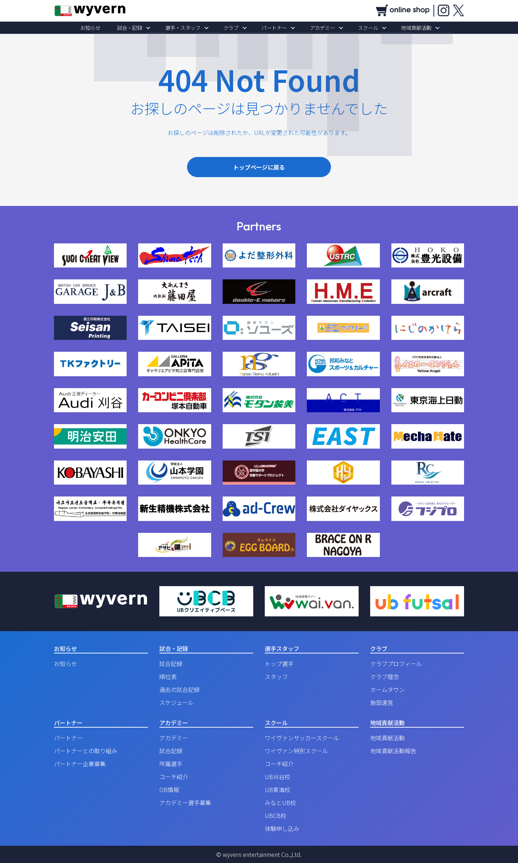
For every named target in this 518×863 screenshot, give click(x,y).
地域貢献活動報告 (393, 750)
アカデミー (314, 27)
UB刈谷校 (277, 776)
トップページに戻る (259, 167)
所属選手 (170, 763)
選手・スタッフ (190, 27)
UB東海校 (277, 789)
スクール (355, 27)
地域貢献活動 (398, 27)
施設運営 (381, 702)
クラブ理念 (384, 676)
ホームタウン (387, 689)
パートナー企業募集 (80, 763)
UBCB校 (275, 815)
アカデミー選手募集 (185, 802)
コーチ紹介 (173, 776)
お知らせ (108, 27)
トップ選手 (279, 663)
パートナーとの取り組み (85, 750)
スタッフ (276, 676)
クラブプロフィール (396, 663)
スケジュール (176, 702)
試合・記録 (142, 27)
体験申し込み (282, 828)
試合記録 (170, 663)
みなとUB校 (280, 802)
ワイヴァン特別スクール (296, 750)
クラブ (233, 27)
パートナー (271, 27)
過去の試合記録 (179, 689)
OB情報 (169, 789)
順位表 (168, 676)
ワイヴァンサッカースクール (302, 737)
